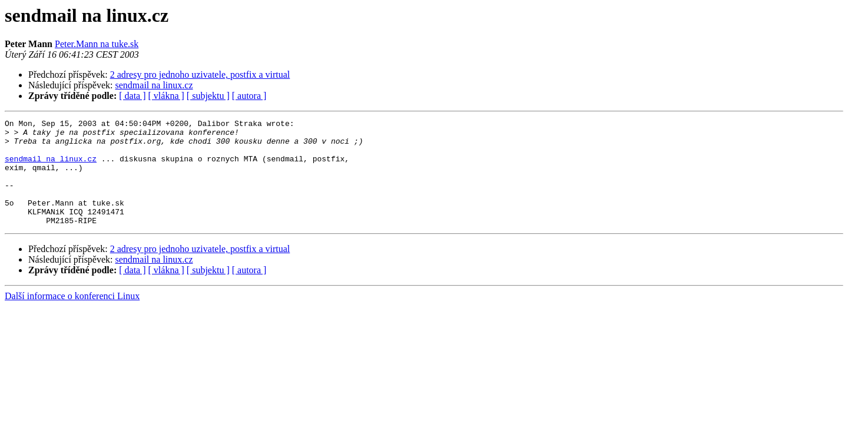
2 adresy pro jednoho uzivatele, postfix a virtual (200, 74)
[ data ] (132, 96)
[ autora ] (249, 96)
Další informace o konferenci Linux (72, 317)
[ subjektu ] (208, 96)
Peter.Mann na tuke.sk (96, 44)
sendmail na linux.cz (154, 85)
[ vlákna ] (166, 96)
